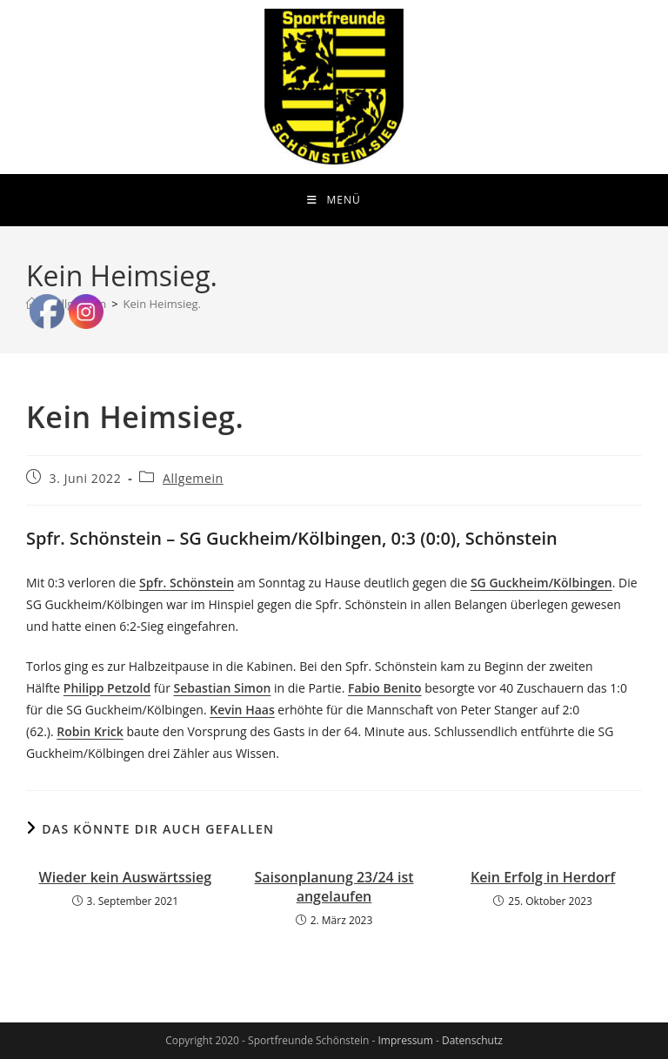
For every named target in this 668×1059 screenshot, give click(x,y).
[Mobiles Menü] (333, 200)
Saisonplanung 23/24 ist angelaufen (333, 887)
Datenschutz (472, 1040)
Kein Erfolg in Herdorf (543, 877)
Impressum (404, 1040)
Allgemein (193, 478)
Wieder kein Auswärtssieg (125, 877)
